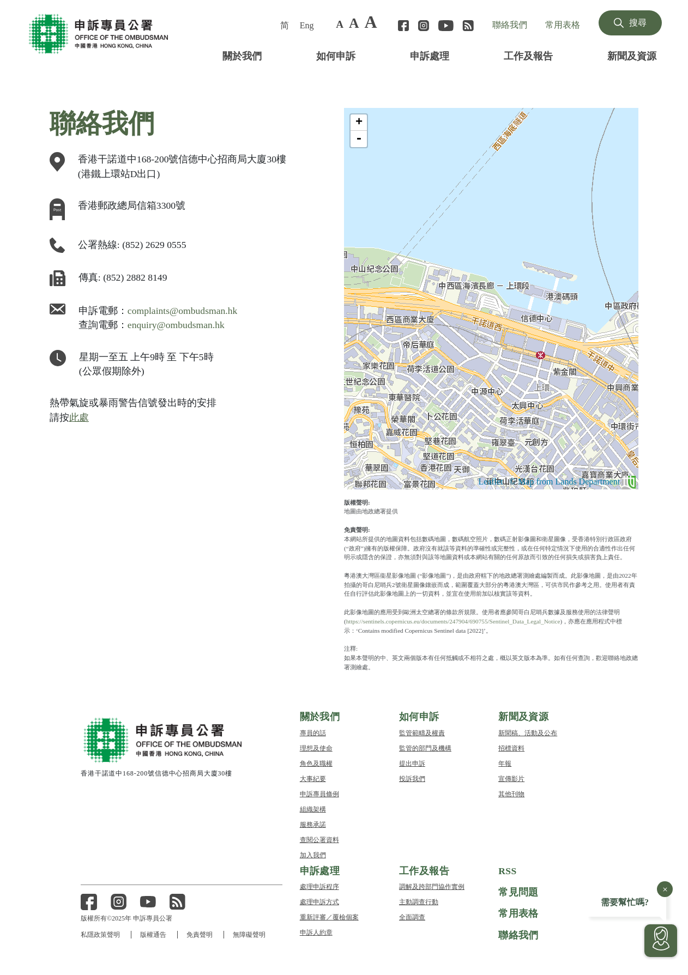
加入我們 (313, 853)
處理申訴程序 (319, 886)
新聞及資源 (631, 55)
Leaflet (471, 481)
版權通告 (154, 934)
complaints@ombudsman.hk (189, 310)
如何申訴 (335, 55)
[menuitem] (285, 25)
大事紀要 (313, 777)
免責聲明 (201, 934)
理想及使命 (316, 747)
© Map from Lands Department (564, 481)
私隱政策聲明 (100, 934)
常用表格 (562, 25)
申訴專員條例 (319, 792)
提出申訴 (412, 762)
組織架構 (313, 808)
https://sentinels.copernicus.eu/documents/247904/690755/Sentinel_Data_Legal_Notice (475, 620)
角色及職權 (316, 762)
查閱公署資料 (319, 838)
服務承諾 (313, 823)
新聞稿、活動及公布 (527, 731)
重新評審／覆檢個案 (329, 916)
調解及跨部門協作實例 (431, 886)
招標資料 (511, 747)
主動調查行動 (418, 901)
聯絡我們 (509, 25)
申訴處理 (429, 55)
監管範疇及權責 (422, 731)
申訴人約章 (316, 931)
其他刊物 (511, 792)
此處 (79, 416)
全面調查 (412, 916)
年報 (504, 762)
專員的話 (313, 731)
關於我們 (242, 55)
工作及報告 (528, 55)
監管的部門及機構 (425, 747)
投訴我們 (412, 777)
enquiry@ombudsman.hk (182, 324)
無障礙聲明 (250, 934)
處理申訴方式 (319, 901)
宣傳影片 (511, 777)
